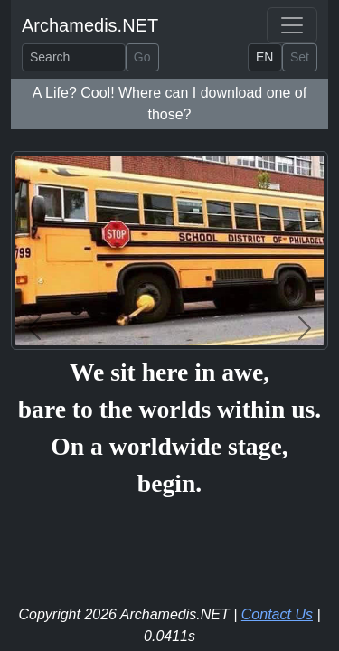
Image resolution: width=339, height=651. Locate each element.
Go (142, 57)
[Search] (74, 57)
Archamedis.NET (90, 25)
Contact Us (277, 614)
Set (299, 57)
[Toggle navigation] (292, 25)
